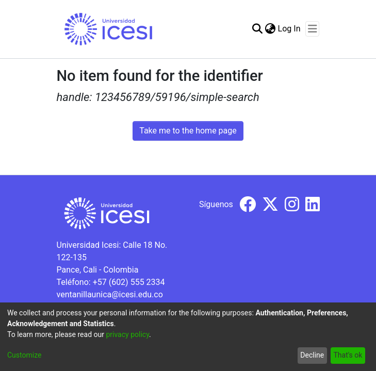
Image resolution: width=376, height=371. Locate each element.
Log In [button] (290, 28)
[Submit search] (257, 29)
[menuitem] (270, 29)
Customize (24, 355)
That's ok (347, 355)
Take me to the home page (188, 131)
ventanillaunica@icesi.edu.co (110, 294)
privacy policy (127, 334)
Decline (312, 355)
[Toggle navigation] (312, 29)
